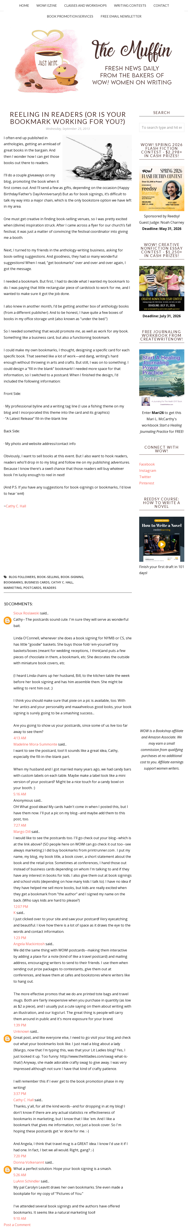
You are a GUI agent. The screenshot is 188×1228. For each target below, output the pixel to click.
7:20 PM (19, 1156)
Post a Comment (17, 1224)
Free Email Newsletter (121, 16)
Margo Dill (22, 831)
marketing (13, 588)
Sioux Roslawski (26, 613)
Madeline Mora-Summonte (35, 744)
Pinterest (146, 483)
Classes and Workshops (85, 5)
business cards (37, 582)
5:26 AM (19, 1175)
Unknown (21, 1031)
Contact (161, 5)
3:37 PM (19, 1093)
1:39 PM (19, 1025)
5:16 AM (19, 794)
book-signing (72, 577)
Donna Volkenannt (28, 1162)
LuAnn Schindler (26, 1181)
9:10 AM (19, 1218)
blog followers (22, 577)
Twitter (145, 476)
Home (24, 5)
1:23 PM (19, 937)
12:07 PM (20, 906)
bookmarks (13, 582)
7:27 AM (19, 825)
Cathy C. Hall (16, 506)
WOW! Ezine (46, 5)
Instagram (147, 470)
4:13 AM (19, 738)
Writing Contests (130, 5)
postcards (32, 588)
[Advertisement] (161, 652)
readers (49, 588)
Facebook (147, 464)
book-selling (48, 577)
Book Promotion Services (70, 16)
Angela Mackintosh (29, 943)
